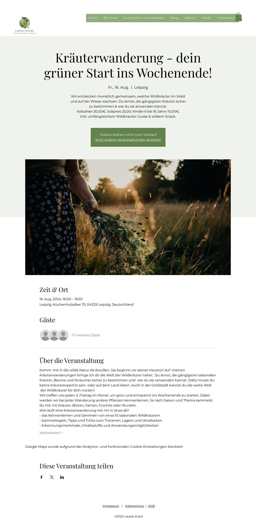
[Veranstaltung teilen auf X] (52, 477)
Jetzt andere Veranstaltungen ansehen (128, 140)
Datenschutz (134, 506)
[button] (238, 17)
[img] (25, 34)
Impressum (110, 506)
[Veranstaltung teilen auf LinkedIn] (62, 477)
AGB (151, 506)
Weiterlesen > (51, 433)
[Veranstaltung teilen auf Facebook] (41, 477)
